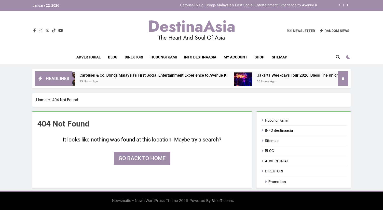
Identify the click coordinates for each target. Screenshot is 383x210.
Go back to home (142, 158)
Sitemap (279, 57)
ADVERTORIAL (88, 57)
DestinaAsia (191, 26)
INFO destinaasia (200, 57)
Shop (259, 57)
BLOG (112, 57)
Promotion (277, 182)
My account (235, 57)
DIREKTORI (134, 57)
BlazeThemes (222, 200)
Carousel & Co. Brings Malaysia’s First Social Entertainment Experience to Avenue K (248, 5)
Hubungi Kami (163, 57)
